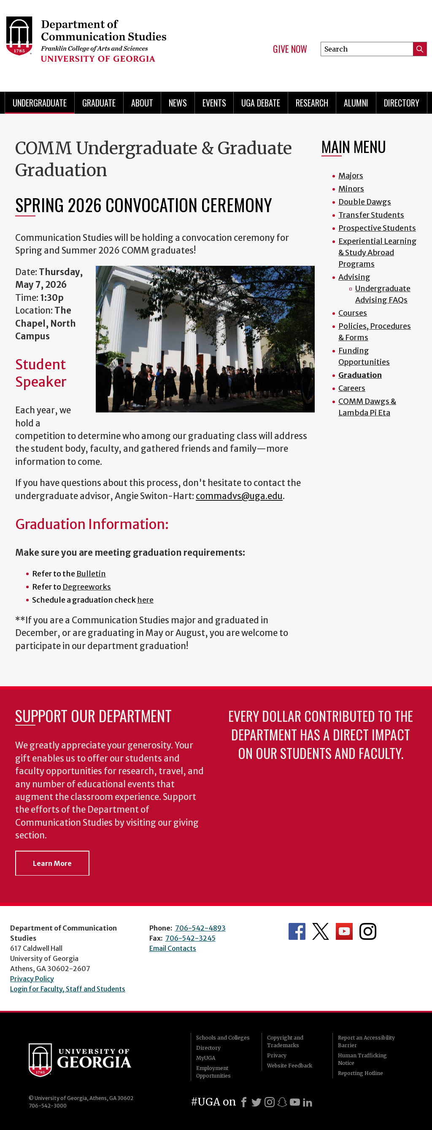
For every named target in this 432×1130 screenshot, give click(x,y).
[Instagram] (270, 1102)
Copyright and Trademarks (285, 1041)
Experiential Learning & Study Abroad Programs (377, 252)
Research (312, 102)
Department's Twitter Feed (320, 931)
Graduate (99, 102)
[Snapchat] (282, 1102)
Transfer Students (371, 215)
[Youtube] (295, 1102)
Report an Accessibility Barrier (366, 1041)
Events (214, 102)
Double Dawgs (364, 202)
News (178, 102)
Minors (351, 189)
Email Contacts (172, 948)
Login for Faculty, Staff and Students (67, 989)
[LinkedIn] (307, 1102)
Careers (351, 388)
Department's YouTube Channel (344, 931)
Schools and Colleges (223, 1037)
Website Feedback (289, 1065)
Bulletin (91, 574)
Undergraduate (40, 102)
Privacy (276, 1055)
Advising (354, 277)
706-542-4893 (200, 928)
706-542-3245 (190, 938)
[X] (256, 1102)
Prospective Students (377, 228)
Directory (401, 102)
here (145, 600)
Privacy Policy (32, 978)
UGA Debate (260, 102)
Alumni (356, 102)
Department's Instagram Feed (367, 931)
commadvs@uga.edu (239, 496)
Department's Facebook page (297, 931)
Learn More (52, 863)
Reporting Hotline (360, 1073)
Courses (352, 313)
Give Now (290, 49)
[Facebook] (244, 1102)
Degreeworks (86, 587)
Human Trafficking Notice (362, 1059)
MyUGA (205, 1058)
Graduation (360, 375)
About (142, 102)
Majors (350, 175)
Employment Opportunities (213, 1072)
